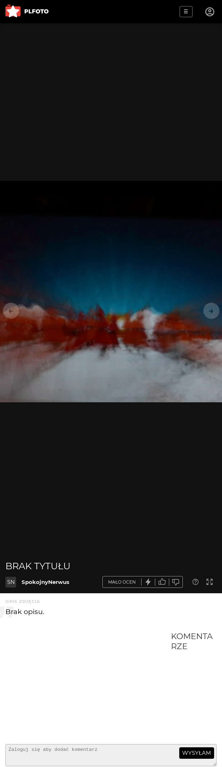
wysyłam (196, 752)
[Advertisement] (88, 685)
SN (11, 582)
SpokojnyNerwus (45, 582)
